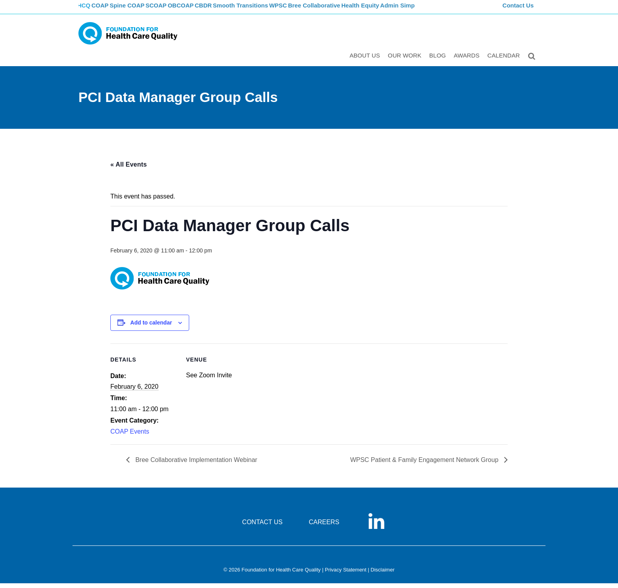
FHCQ (86, 10)
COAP (109, 10)
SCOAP (172, 10)
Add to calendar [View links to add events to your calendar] (151, 328)
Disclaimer (382, 575)
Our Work (406, 61)
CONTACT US (262, 527)
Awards (468, 61)
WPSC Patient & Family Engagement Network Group (425, 465)
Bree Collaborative (344, 10)
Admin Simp (431, 10)
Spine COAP (139, 10)
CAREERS (324, 527)
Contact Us (519, 10)
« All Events (128, 169)
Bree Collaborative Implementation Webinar (195, 465)
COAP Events (129, 436)
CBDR (227, 10)
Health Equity (392, 10)
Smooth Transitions (266, 10)
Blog (439, 61)
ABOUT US (366, 61)
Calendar (505, 61)
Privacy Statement (346, 575)
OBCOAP (200, 10)
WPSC (306, 10)
